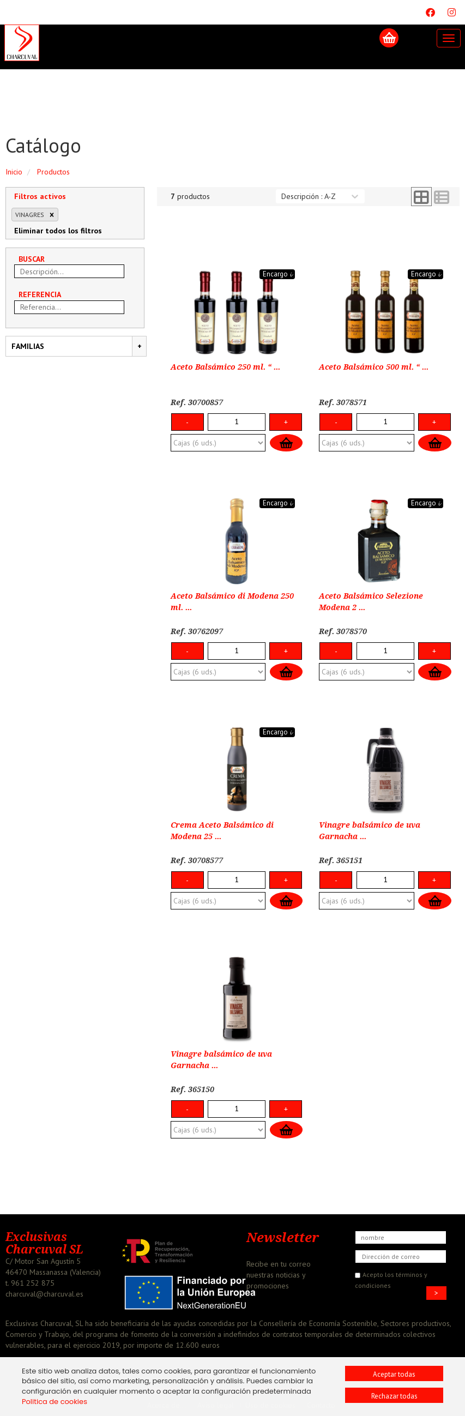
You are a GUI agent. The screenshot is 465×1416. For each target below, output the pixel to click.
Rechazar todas (394, 1396)
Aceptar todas (394, 1374)
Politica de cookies (54, 1401)
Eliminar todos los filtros (58, 231)
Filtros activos (40, 196)
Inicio (13, 172)
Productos (53, 172)
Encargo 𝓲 (277, 274)
